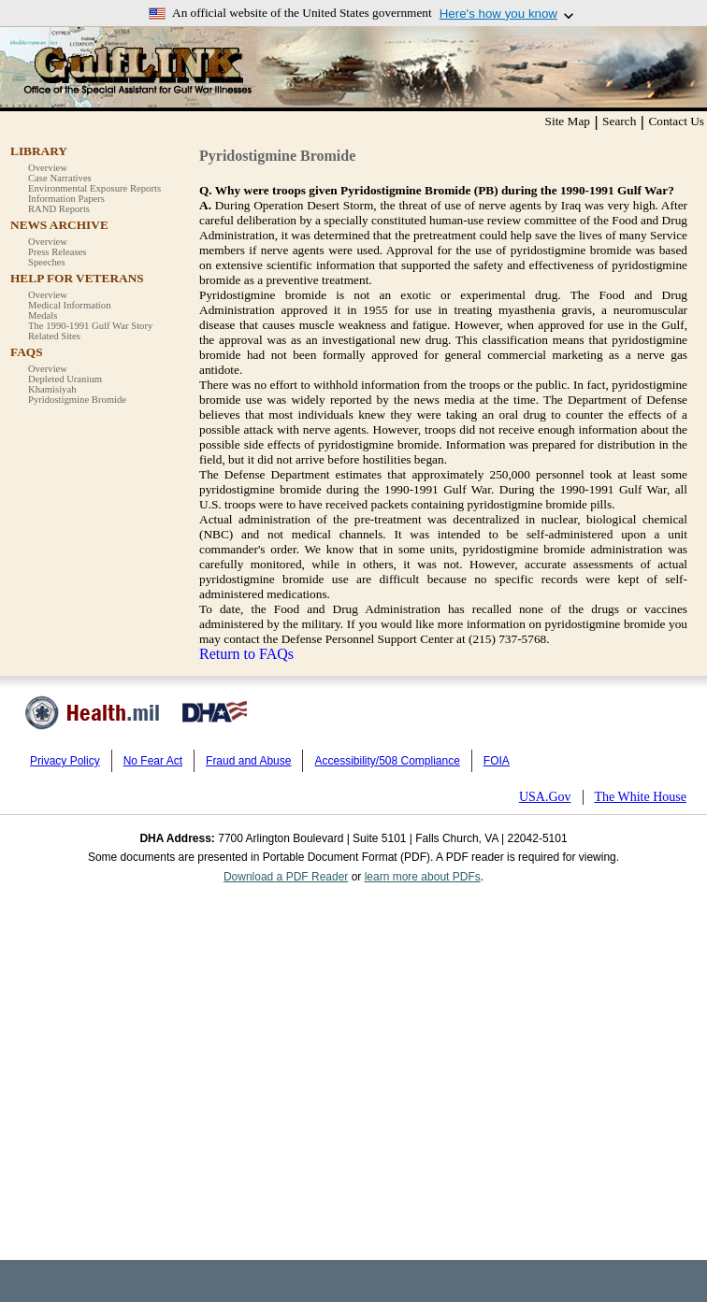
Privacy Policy (65, 760)
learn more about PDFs (423, 876)
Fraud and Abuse (248, 760)
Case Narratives (60, 178)
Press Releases (57, 252)
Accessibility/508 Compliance (386, 760)
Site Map (568, 121)
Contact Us (676, 121)
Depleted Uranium (65, 379)
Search (619, 121)
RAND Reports (59, 209)
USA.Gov (545, 797)
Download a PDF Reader (286, 876)
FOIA (496, 760)
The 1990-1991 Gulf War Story (90, 326)
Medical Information (69, 305)
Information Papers (66, 198)
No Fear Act (152, 760)
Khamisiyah (52, 389)
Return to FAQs (246, 654)
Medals (42, 315)
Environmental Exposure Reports (94, 188)
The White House (641, 797)
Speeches (46, 262)
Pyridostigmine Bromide (77, 399)
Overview (47, 168)
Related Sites (54, 336)
